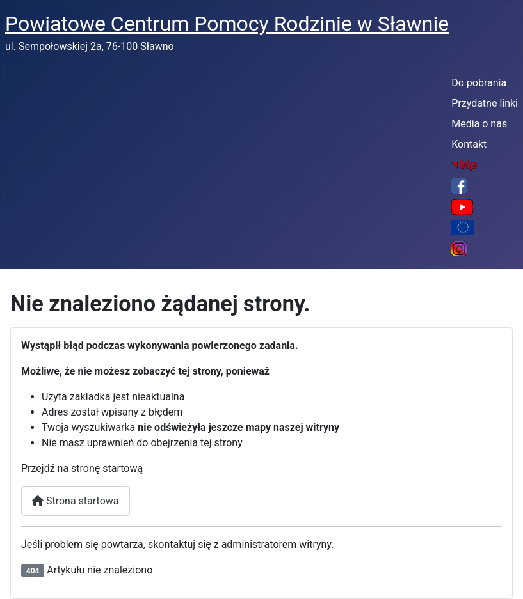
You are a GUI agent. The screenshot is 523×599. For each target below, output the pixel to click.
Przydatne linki (484, 103)
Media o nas (479, 124)
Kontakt (469, 144)
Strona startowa (75, 501)
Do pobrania (478, 83)
